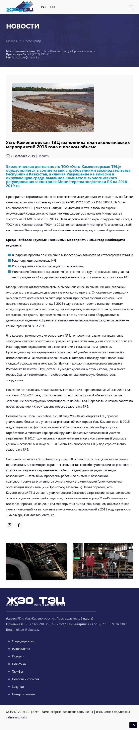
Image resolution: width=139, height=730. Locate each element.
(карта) (88, 618)
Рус (43, 7)
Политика (19, 664)
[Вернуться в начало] (21, 7)
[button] (131, 7)
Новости (43, 156)
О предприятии (23, 641)
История (18, 656)
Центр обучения (23, 694)
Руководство (21, 648)
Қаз (52, 7)
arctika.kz (21, 717)
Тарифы (17, 671)
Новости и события (25, 679)
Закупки (18, 686)
